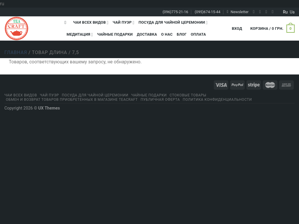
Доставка (147, 34)
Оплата (198, 34)
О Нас (167, 34)
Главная (15, 52)
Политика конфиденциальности (217, 100)
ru (285, 12)
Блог (182, 34)
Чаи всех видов (90, 22)
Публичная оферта (160, 100)
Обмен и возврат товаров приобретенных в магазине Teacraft (72, 100)
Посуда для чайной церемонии (173, 22)
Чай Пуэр (124, 22)
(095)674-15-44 (207, 12)
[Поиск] (67, 22)
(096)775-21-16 (175, 12)
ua (292, 12)
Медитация (80, 34)
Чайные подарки (115, 34)
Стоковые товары (188, 95)
